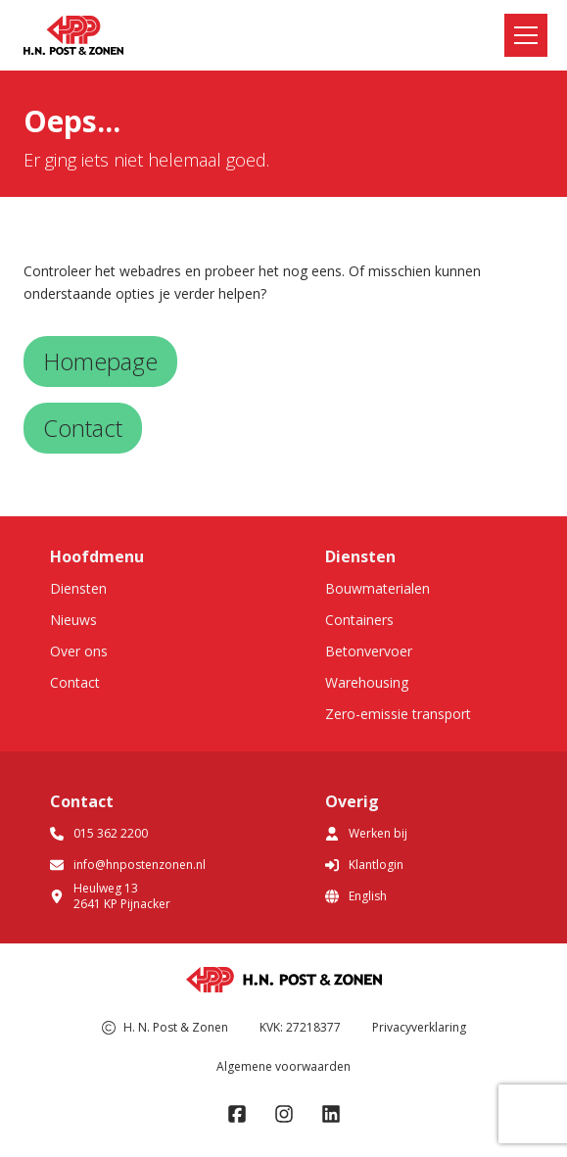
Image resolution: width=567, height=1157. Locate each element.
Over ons (79, 651)
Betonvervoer (368, 651)
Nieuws (73, 619)
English (356, 896)
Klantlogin (364, 864)
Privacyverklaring (419, 1027)
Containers (359, 619)
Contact (75, 682)
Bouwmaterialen (377, 588)
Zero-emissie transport (398, 713)
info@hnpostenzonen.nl (128, 864)
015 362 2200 (99, 833)
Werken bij (366, 833)
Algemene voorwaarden (283, 1066)
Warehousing (366, 682)
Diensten (78, 588)
